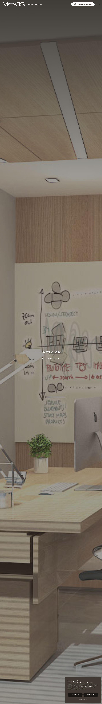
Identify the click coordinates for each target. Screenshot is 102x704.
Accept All (75, 695)
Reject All (91, 695)
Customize (83, 699)
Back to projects (34, 4)
